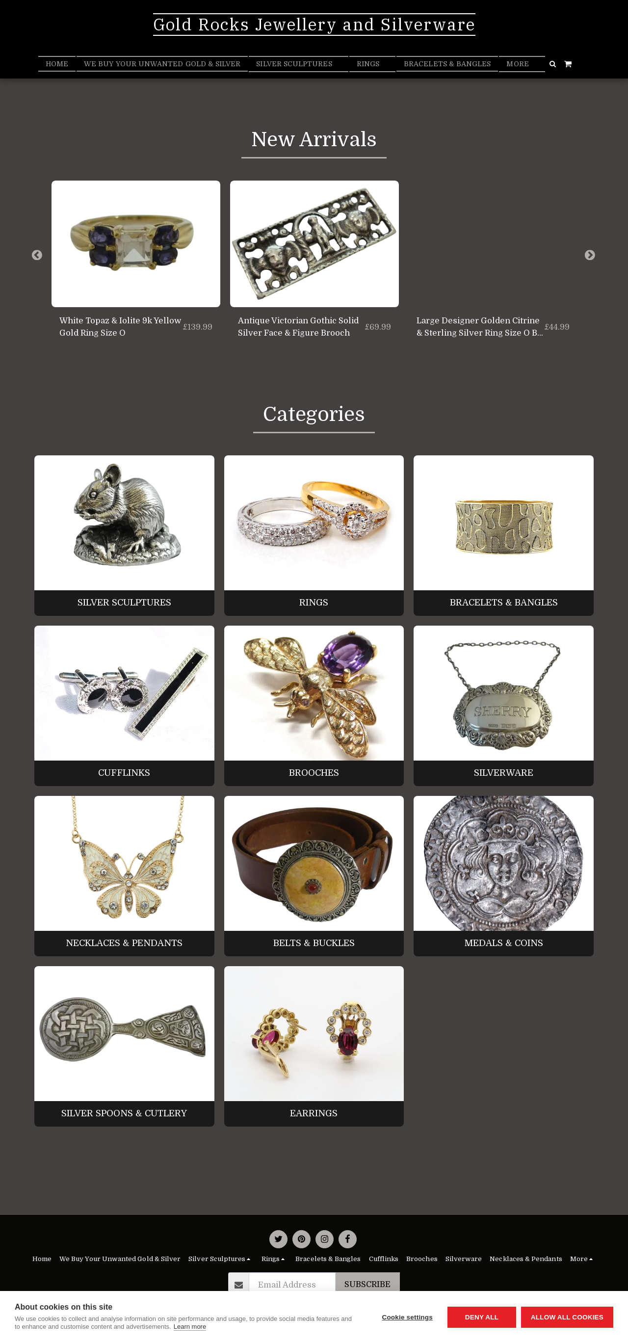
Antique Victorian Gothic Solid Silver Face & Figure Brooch (298, 327)
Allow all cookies (567, 1317)
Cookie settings (407, 1317)
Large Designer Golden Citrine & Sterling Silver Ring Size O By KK (479, 328)
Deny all (481, 1317)
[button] (553, 63)
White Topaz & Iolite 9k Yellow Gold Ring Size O (120, 327)
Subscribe (367, 1284)
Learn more (190, 1326)
